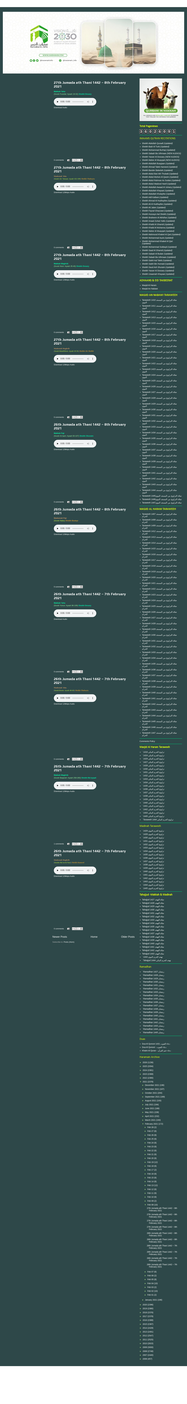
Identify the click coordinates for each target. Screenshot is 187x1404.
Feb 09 (150, 1201)
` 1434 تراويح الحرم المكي (153, 782)
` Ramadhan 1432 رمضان (153, 988)
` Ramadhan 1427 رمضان (153, 972)
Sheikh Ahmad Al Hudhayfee (155, 201)
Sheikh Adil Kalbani (151, 197)
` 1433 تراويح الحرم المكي (153, 779)
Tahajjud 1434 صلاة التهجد (153, 923)
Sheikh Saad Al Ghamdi (153, 250)
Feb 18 (150, 1166)
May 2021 (149, 1112)
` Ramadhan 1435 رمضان (153, 999)
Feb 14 (150, 1181)
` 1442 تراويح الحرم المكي (153, 809)
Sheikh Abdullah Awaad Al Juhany (157, 187)
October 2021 (151, 1093)
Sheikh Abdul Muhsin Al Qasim (156, 177)
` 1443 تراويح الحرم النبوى (153, 881)
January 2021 (151, 1300)
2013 (145, 1332)
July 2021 (149, 1104)
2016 (145, 1320)
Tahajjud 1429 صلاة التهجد (153, 906)
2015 (145, 1324)
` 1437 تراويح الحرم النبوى (153, 861)
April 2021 (149, 1116)
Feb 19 (150, 1162)
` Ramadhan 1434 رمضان (153, 995)
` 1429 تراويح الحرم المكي (153, 759)
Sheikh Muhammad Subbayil (155, 247)
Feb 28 (150, 1127)
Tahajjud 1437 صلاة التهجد (153, 933)
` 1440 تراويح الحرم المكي (153, 803)
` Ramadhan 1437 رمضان (153, 1005)
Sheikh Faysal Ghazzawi (153, 211)
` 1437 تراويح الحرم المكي (153, 792)
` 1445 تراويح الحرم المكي (153, 816)
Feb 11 (150, 1193)
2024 (145, 1070)
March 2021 (150, 1120)
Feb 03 (150, 1287)
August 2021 (151, 1100)
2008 (145, 1351)
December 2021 (152, 1085)
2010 (145, 1343)
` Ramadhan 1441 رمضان (153, 1019)
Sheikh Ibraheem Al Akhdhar (155, 217)
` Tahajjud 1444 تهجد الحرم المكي (156, 960)
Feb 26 (150, 1135)
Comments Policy (147, 741)
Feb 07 (150, 1272)
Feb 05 (150, 1279)
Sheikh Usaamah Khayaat (154, 274)
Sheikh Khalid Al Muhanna (154, 228)
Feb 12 (150, 1189)
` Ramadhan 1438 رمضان (153, 1009)
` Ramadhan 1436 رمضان (153, 1002)
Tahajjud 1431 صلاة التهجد (153, 913)
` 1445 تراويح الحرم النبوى (153, 888)
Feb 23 (150, 1146)
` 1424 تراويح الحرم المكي (153, 755)
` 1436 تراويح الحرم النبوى (153, 858)
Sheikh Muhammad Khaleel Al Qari (157, 241)
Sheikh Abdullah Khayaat (153, 190)
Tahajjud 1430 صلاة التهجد (153, 910)
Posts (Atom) (69, 942)
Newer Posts (59, 936)
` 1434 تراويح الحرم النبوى (153, 851)
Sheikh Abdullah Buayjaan (154, 163)
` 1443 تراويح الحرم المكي (153, 813)
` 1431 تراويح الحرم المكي (153, 772)
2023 (145, 1074)
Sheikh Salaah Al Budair (153, 254)
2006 (145, 1359)
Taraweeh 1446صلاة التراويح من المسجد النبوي (162, 499)
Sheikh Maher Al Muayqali (154, 160)
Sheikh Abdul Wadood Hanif (154, 184)
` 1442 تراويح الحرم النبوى (153, 878)
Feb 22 (150, 1150)
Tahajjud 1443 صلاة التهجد (153, 954)
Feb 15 (150, 1178)
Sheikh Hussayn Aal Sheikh (154, 214)
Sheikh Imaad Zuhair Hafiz (154, 221)
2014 (145, 1328)
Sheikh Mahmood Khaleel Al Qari (157, 234)
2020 (145, 1305)
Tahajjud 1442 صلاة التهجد (153, 950)
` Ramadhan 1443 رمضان (153, 1026)
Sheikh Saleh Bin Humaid (153, 264)
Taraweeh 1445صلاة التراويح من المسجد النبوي (162, 496)
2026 (145, 1062)
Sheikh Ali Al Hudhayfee (152, 204)
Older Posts (128, 936)
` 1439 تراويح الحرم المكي (153, 799)
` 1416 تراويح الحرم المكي (153, 752)
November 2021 (152, 1089)
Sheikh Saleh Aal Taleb (152, 260)
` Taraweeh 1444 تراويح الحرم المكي (158, 819)
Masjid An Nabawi (150, 289)
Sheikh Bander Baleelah (152, 170)
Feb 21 (150, 1154)
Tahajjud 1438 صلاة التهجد (153, 937)
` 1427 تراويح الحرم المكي (153, 762)
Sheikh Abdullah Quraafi (153, 143)
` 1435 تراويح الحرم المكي (153, 786)
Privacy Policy (93, 1378)
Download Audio (60, 107)
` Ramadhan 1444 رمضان (153, 1029)
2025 (145, 1066)
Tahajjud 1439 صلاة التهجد (153, 940)
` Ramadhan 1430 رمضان (153, 982)
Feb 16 (150, 1174)
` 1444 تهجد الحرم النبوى (152, 957)
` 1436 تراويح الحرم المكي (153, 789)
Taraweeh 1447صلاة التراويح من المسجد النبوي (162, 503)
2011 (145, 1339)
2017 (145, 1316)
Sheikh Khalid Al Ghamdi (153, 224)
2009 (145, 1347)
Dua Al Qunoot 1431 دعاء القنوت (156, 1044)
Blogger (109, 1398)
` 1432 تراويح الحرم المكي (153, 775)
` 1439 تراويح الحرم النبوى (153, 868)
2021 (145, 1082)
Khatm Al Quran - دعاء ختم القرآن (156, 1050)
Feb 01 (150, 1295)
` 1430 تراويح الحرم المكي (153, 769)
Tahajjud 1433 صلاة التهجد (153, 920)
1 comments (59, 844)
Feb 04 (150, 1283)
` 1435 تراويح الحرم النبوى (153, 854)
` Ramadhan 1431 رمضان (153, 985)
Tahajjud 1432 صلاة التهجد (153, 916)
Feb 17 (150, 1170)
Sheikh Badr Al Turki (151, 146)
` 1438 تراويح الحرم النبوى (153, 864)
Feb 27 (150, 1131)
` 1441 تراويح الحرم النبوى (153, 875)
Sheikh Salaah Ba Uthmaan (154, 153)
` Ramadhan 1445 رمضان (153, 1032)
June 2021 (150, 1108)
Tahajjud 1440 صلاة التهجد (153, 943)
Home (94, 936)
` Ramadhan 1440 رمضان (153, 1015)
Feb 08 (150, 1205)
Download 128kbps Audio (64, 192)
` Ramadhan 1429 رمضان (153, 978)
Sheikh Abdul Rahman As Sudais (157, 180)
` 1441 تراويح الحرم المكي (153, 806)
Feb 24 (150, 1143)
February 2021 (151, 1124)
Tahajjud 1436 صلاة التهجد (153, 930)
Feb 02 (150, 1291)
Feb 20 (150, 1158)
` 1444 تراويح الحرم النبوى (153, 885)
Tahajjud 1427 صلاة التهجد (153, 899)
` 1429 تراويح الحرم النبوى (153, 831)
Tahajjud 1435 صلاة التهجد (153, 926)
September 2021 (152, 1097)
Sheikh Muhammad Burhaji (154, 150)
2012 (145, 1335)
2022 (145, 1078)
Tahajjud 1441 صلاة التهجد (153, 947)
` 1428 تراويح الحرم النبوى (153, 834)
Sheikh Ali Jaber (149, 207)
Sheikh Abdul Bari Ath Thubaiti (155, 174)
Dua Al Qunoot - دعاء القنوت (154, 1047)
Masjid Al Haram (149, 285)
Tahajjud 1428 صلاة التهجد (153, 903)
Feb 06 (150, 1275)
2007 (145, 1355)
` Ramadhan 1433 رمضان (153, 992)
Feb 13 (150, 1185)
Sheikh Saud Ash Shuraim (153, 267)
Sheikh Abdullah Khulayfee (154, 194)
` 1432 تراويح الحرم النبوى (153, 844)
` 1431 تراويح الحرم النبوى (153, 841)
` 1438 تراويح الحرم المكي (153, 796)
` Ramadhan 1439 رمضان (153, 1012)
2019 (145, 1308)
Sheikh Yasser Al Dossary (153, 157)
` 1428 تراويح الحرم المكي (153, 765)
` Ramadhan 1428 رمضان (153, 975)
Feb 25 (150, 1139)
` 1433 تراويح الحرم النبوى (153, 848)
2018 (145, 1312)
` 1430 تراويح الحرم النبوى (153, 837)
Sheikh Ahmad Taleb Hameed (155, 167)
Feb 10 (150, 1197)
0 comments (59, 160)
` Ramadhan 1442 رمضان (153, 1022)
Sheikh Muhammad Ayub (153, 238)
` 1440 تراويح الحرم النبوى (153, 871)
